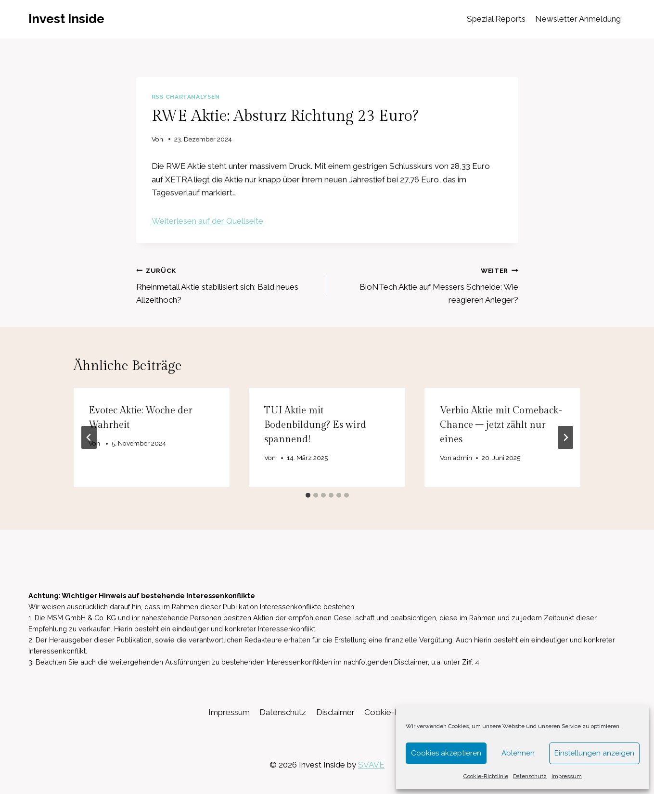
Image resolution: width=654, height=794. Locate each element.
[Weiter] (565, 437)
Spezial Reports (496, 19)
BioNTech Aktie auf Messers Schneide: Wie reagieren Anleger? (426, 284)
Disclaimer (335, 712)
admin (462, 457)
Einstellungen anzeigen (594, 753)
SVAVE (371, 764)
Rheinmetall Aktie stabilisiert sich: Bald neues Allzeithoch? (227, 284)
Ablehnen (518, 753)
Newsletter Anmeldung (578, 19)
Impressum (566, 776)
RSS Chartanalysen (186, 96)
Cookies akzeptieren (446, 753)
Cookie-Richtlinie (485, 776)
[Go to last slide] (89, 437)
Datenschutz (530, 776)
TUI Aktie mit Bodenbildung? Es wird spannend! (315, 425)
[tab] (308, 495)
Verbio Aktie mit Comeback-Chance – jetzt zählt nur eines (501, 425)
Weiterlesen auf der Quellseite (207, 221)
